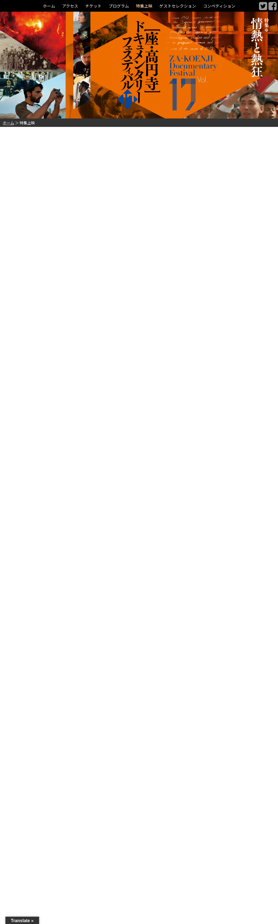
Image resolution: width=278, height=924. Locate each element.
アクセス (66, 5)
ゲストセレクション (179, 5)
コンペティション (223, 5)
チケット (90, 5)
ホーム (44, 5)
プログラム (117, 5)
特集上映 (144, 5)
